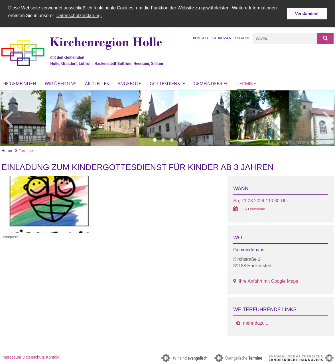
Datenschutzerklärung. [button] (79, 15)
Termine (246, 83)
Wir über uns (60, 83)
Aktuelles (97, 83)
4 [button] (180, 139)
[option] (167, 117)
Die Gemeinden (18, 83)
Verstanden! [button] (306, 13)
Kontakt (52, 356)
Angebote (129, 83)
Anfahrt (242, 37)
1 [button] (155, 139)
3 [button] (172, 139)
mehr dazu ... (256, 322)
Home (6, 150)
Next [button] (328, 117)
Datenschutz (34, 356)
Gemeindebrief (211, 83)
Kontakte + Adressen (212, 37)
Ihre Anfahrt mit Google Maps (268, 280)
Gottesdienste (167, 83)
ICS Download (252, 208)
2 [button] (163, 139)
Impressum (11, 356)
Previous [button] (8, 117)
